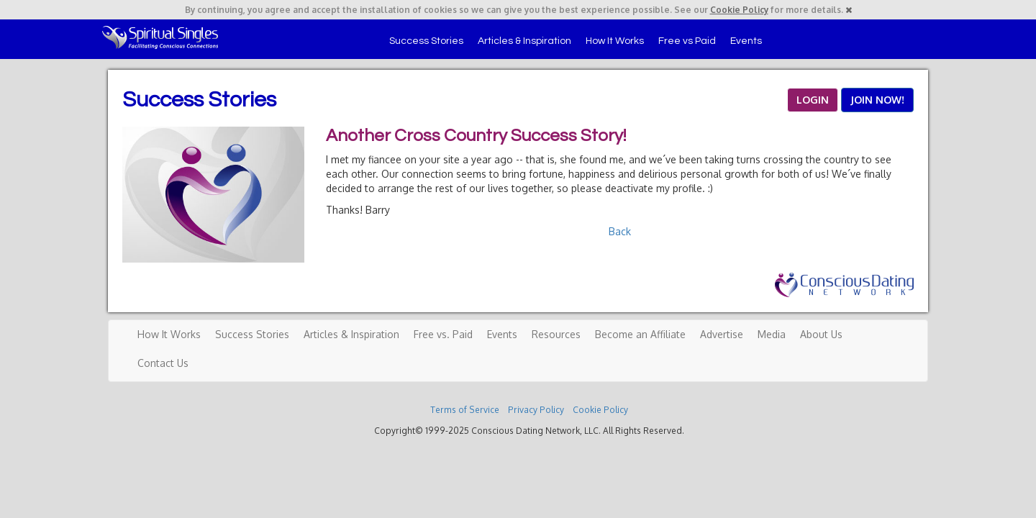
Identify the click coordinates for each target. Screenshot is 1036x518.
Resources (556, 334)
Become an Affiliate (640, 334)
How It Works (615, 41)
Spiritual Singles (160, 37)
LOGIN (812, 100)
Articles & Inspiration (524, 41)
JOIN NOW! (877, 100)
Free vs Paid (687, 41)
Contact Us (162, 363)
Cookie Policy (739, 9)
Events (746, 41)
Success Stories (426, 41)
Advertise (721, 334)
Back (620, 231)
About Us (821, 334)
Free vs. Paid (443, 334)
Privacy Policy (536, 409)
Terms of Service (464, 409)
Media (772, 334)
